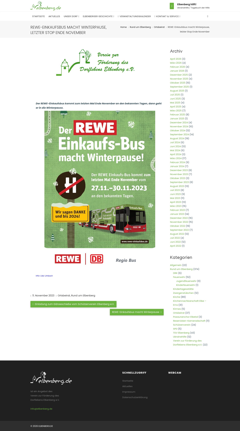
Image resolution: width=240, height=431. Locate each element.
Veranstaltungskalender (134, 16)
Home (123, 27)
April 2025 (175, 106)
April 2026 (175, 58)
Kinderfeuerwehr (185, 285)
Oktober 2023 (177, 178)
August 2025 (177, 90)
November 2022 (179, 222)
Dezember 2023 (179, 170)
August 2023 (177, 186)
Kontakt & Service (166, 16)
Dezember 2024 (179, 122)
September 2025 (179, 86)
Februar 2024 (177, 162)
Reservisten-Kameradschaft (189, 320)
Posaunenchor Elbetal (185, 316)
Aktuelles (54, 16)
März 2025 (176, 110)
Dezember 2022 (179, 218)
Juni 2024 (175, 146)
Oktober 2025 (177, 82)
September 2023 (179, 182)
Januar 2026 (177, 70)
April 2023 (175, 202)
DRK (175, 273)
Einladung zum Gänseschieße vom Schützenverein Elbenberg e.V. (73, 304)
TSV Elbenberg (181, 332)
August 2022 (177, 233)
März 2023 (176, 206)
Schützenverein (182, 324)
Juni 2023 (175, 194)
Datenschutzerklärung (135, 397)
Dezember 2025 (179, 74)
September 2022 (179, 229)
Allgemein (176, 265)
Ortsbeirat (159, 27)
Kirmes (177, 308)
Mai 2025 (175, 102)
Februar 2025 (177, 114)
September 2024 (179, 134)
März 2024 (176, 158)
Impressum (128, 391)
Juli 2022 (175, 237)
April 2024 (175, 154)
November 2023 (179, 174)
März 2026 (176, 62)
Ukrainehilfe (179, 336)
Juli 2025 (175, 94)
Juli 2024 (175, 142)
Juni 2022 (175, 241)
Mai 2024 (175, 150)
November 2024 (179, 126)
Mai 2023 (175, 198)
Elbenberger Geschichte (98, 16)
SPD (175, 328)
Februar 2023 (177, 210)
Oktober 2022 (177, 226)
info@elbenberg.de (41, 408)
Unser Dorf (71, 16)
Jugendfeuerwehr (186, 281)
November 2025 (179, 78)
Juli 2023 (175, 190)
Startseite (38, 16)
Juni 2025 (175, 98)
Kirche (176, 297)
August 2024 (177, 138)
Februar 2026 (177, 66)
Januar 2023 (177, 214)
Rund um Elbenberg (140, 27)
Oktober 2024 (177, 130)
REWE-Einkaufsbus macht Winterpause (136, 312)
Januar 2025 (177, 118)
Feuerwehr (179, 277)
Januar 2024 (177, 166)
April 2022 (175, 245)
